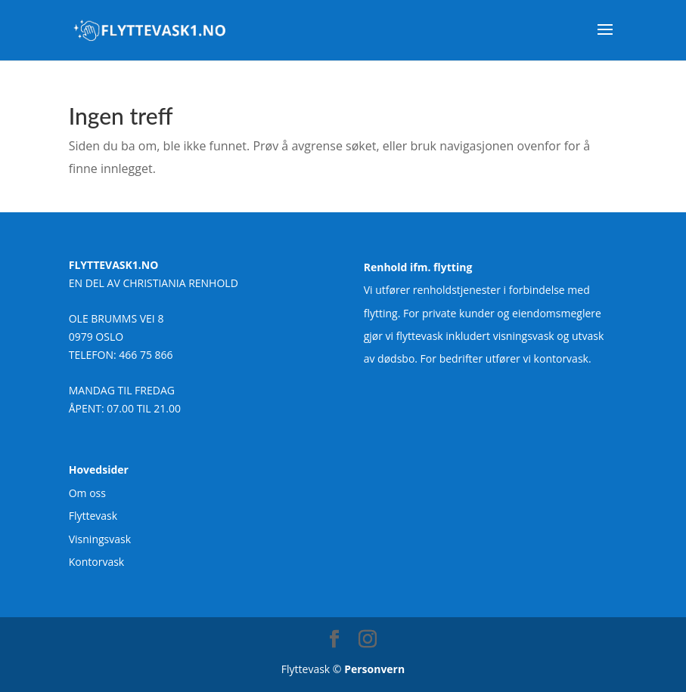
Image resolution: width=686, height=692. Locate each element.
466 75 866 (145, 355)
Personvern (374, 669)
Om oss (87, 493)
